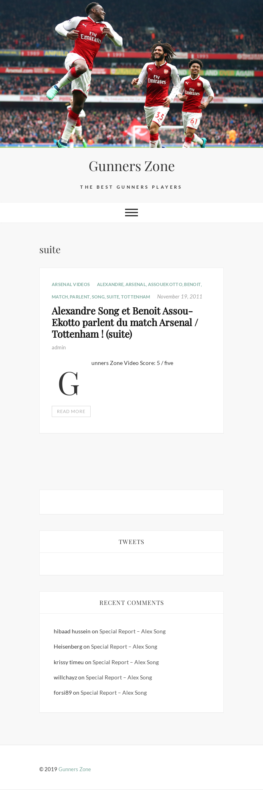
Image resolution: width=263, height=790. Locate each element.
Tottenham (135, 296)
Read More (71, 411)
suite (113, 296)
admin (59, 347)
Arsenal (135, 284)
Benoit (192, 284)
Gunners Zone (132, 165)
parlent (80, 296)
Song (98, 296)
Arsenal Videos (71, 284)
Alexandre (110, 284)
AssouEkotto (165, 284)
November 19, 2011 (179, 296)
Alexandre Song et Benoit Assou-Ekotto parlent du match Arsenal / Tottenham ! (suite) (125, 322)
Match (60, 296)
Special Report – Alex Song (132, 631)
